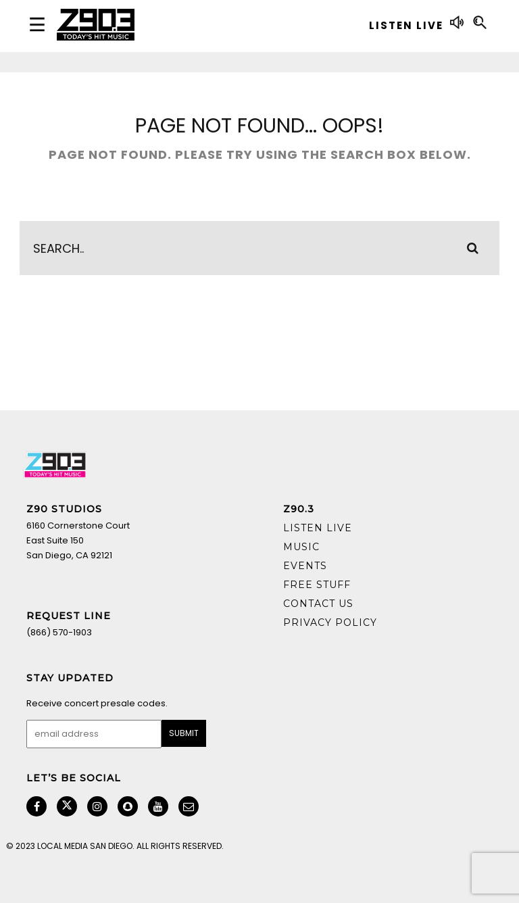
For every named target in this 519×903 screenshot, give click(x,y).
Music (301, 547)
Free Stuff (317, 585)
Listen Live (317, 528)
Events (305, 566)
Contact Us (318, 603)
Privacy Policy (330, 622)
